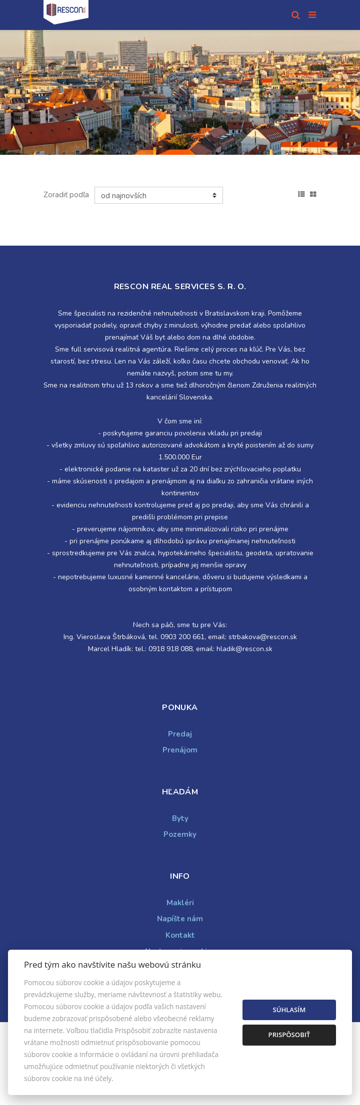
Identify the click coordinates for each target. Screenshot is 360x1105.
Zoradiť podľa (66, 195)
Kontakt (180, 935)
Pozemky (180, 834)
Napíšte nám (180, 919)
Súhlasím (289, 1009)
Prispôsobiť (289, 1034)
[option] (180, 92)
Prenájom (180, 750)
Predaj (180, 734)
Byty (180, 818)
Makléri (180, 903)
